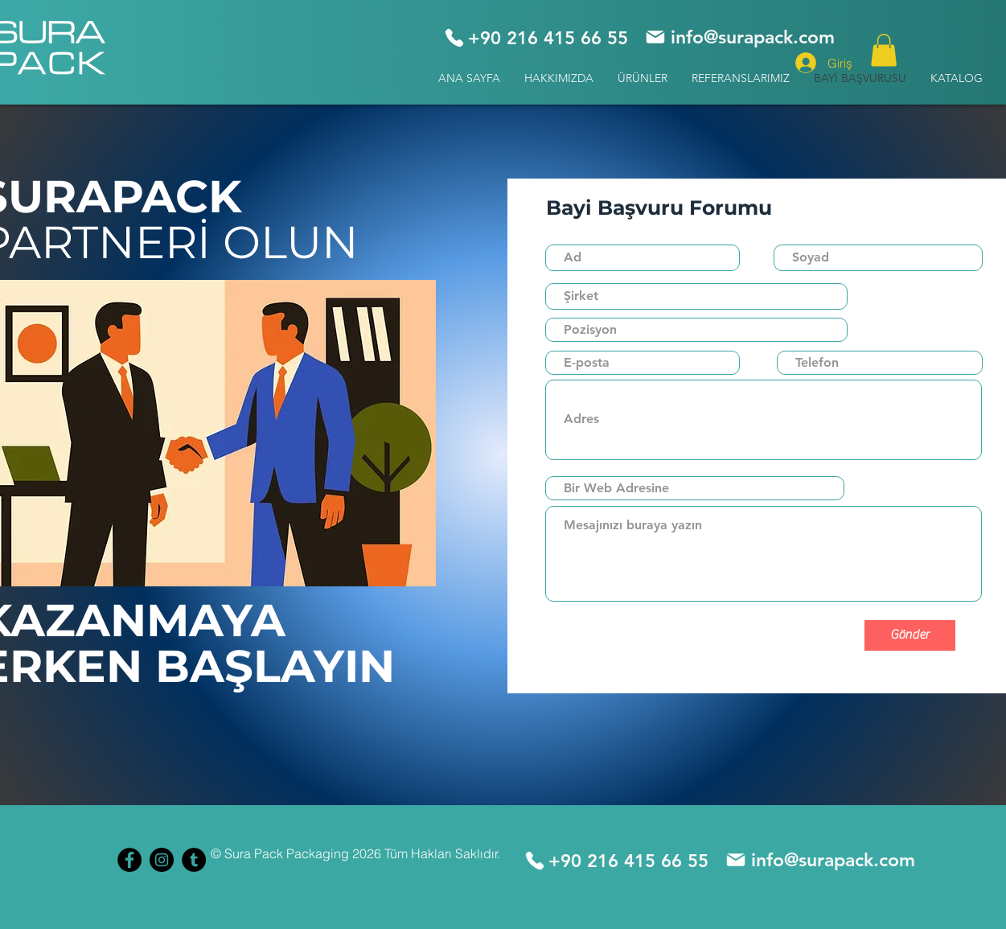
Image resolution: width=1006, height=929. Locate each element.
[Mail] (655, 37)
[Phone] (454, 37)
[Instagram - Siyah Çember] (162, 860)
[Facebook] (129, 860)
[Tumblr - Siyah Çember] (194, 860)
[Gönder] (909, 635)
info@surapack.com (753, 37)
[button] (643, 78)
